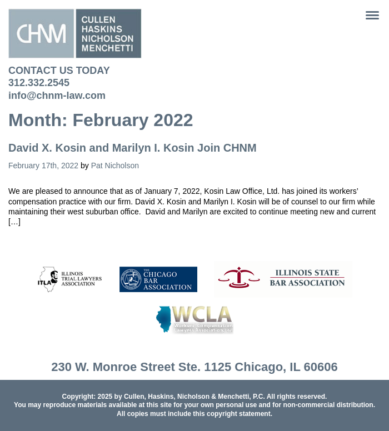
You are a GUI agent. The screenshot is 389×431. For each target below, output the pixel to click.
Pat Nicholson (115, 165)
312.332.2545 (38, 82)
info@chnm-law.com (57, 95)
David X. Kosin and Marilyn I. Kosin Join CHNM (132, 148)
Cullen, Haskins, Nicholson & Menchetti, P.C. (194, 396)
